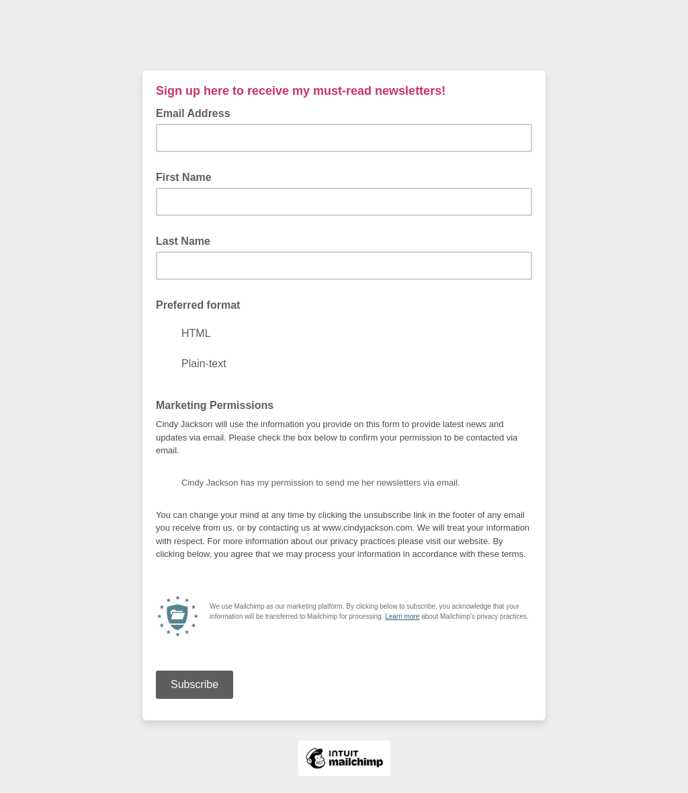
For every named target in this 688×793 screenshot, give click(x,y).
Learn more (402, 616)
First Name (184, 177)
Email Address (197, 112)
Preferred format (198, 305)
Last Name (183, 241)
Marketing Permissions (214, 405)
